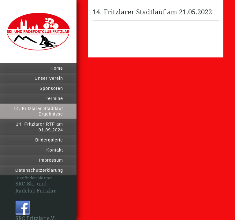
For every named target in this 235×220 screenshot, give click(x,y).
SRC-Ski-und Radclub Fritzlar (35, 187)
